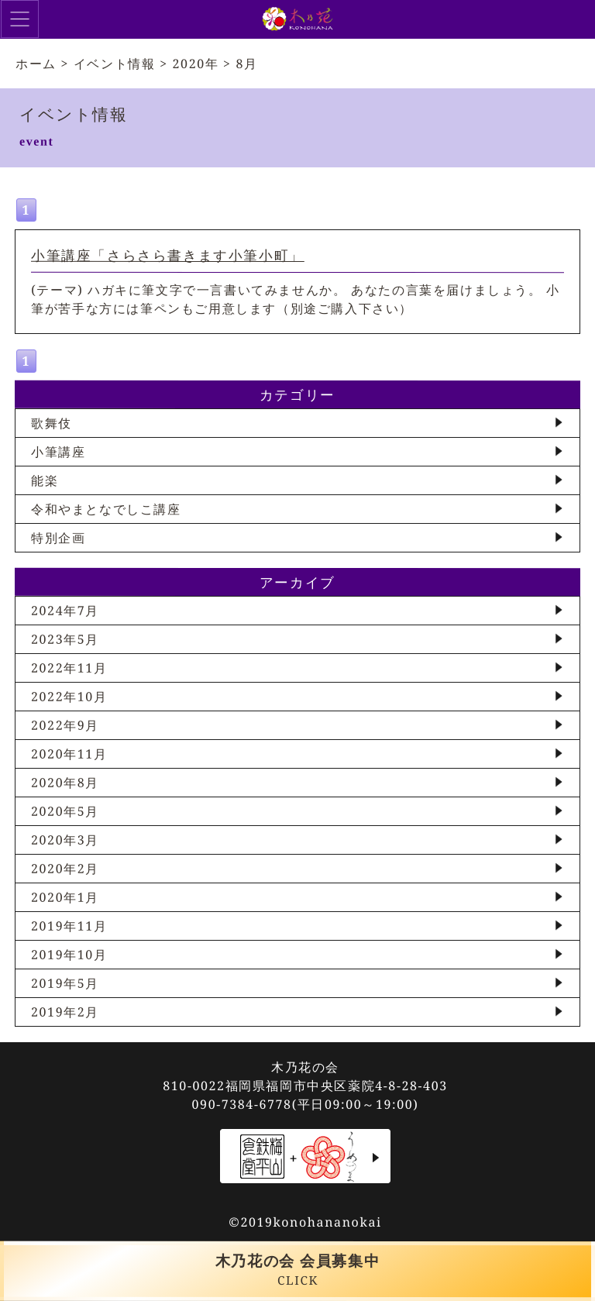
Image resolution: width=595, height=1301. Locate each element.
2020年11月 (69, 753)
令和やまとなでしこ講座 (106, 509)
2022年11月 (69, 667)
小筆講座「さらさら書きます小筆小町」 (167, 255)
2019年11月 (69, 925)
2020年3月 (65, 839)
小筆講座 (58, 451)
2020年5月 (65, 811)
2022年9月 (65, 725)
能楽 (44, 480)
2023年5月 (65, 639)
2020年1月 (65, 897)
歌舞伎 (51, 423)
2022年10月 (69, 696)
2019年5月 (65, 983)
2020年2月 (65, 868)
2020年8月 (65, 782)
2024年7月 (65, 610)
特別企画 (58, 537)
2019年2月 (65, 1011)
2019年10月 (69, 954)
